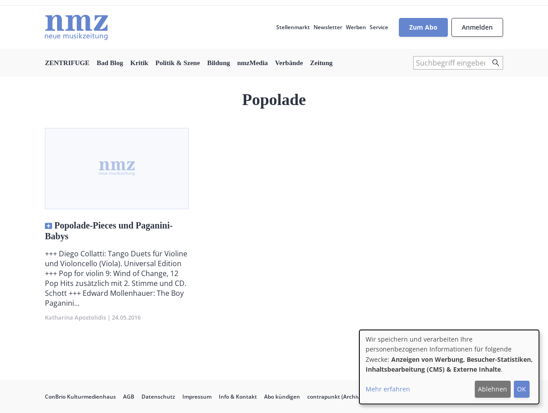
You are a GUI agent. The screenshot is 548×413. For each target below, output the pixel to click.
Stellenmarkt (293, 27)
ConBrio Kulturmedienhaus (80, 396)
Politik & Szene (177, 62)
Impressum (197, 396)
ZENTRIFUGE (67, 62)
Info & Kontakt (238, 396)
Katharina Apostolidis (75, 317)
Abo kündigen (282, 396)
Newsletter (328, 27)
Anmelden (477, 27)
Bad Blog (110, 62)
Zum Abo (423, 27)
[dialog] (449, 367)
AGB (128, 396)
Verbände (289, 62)
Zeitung (321, 62)
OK (521, 389)
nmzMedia (252, 62)
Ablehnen (492, 389)
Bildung (218, 62)
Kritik (139, 62)
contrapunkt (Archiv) (334, 396)
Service (379, 27)
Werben (356, 27)
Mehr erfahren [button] (388, 389)
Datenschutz (158, 396)
